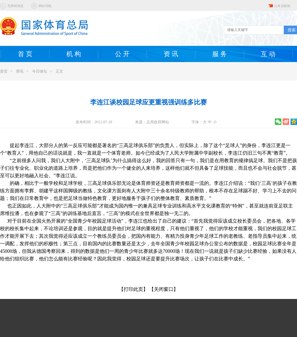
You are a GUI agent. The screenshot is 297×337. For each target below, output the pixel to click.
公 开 (122, 53)
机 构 (73, 53)
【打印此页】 (133, 289)
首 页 (25, 53)
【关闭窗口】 (163, 289)
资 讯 (171, 53)
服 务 (219, 53)
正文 (59, 71)
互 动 (268, 53)
